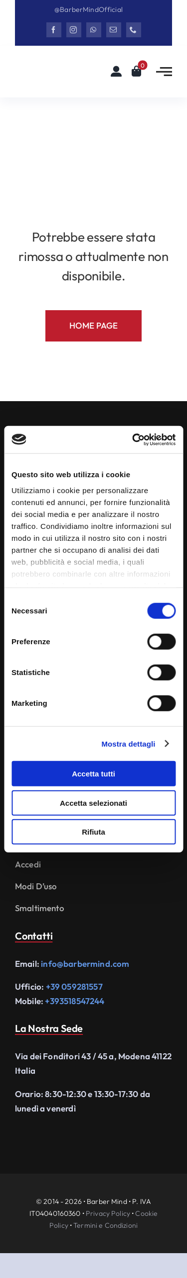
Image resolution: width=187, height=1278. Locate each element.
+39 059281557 (74, 986)
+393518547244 (74, 1001)
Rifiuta (93, 832)
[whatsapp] (93, 29)
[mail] (113, 29)
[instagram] (73, 29)
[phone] (133, 29)
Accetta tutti (93, 773)
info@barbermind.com (85, 963)
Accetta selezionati (93, 802)
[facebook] (53, 29)
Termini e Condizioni (105, 1225)
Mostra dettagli (128, 743)
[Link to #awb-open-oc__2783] (164, 72)
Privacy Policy (108, 1213)
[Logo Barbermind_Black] (52, 69)
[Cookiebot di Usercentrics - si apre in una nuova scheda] (133, 439)
